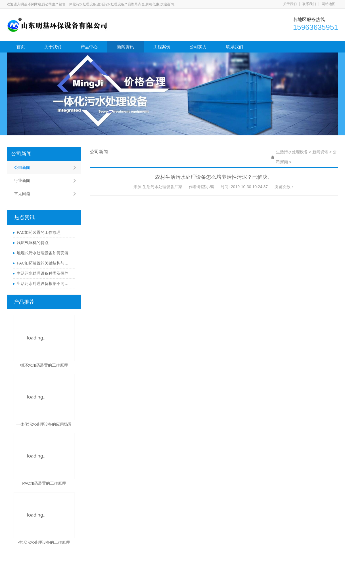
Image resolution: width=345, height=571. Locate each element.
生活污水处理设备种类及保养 (42, 273)
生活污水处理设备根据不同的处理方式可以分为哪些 (44, 283)
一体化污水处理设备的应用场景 (44, 424)
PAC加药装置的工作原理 (38, 232)
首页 (20, 46)
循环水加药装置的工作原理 (44, 365)
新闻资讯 (125, 46)
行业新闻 (22, 180)
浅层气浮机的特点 (33, 242)
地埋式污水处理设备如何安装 (42, 253)
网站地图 (328, 4)
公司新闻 (21, 154)
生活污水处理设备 (292, 152)
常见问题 (22, 193)
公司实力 (198, 46)
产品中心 (89, 46)
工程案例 (161, 46)
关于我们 (290, 4)
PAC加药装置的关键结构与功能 (44, 263)
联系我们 (309, 4)
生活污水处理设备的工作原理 (44, 542)
